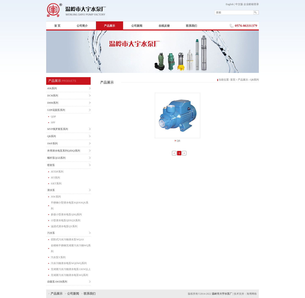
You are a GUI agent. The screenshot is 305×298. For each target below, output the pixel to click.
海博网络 (252, 293)
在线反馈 (164, 25)
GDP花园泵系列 (56, 110)
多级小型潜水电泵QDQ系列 (66, 214)
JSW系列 (56, 196)
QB (178, 140)
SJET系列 (56, 183)
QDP (53, 116)
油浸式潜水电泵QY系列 (64, 226)
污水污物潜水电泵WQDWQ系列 (69, 263)
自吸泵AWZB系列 (57, 281)
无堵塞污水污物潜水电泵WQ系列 (69, 275)
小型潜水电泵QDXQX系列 (65, 220)
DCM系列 (52, 95)
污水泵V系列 (58, 257)
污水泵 (51, 232)
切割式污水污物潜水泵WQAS (67, 239)
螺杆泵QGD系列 (56, 157)
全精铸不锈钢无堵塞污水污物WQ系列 (71, 248)
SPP (53, 122)
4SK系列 (52, 88)
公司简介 (82, 25)
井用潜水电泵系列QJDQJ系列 (63, 150)
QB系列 (51, 136)
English (230, 4)
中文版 (239, 4)
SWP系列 (52, 143)
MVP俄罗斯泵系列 (57, 129)
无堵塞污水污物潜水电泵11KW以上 (71, 269)
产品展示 (109, 25)
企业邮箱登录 (251, 4)
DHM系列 (52, 102)
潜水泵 (51, 190)
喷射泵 (51, 165)
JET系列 (55, 177)
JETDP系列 (57, 171)
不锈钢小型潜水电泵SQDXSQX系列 (69, 205)
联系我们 (191, 25)
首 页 (57, 25)
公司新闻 (136, 25)
